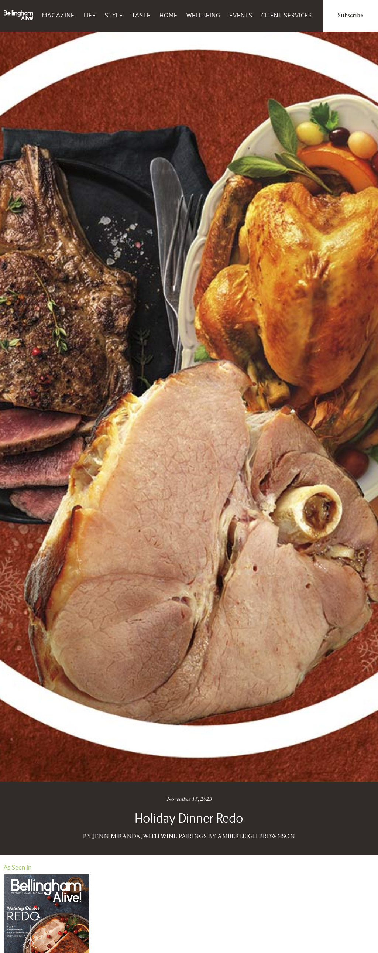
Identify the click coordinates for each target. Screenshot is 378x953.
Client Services (286, 15)
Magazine (58, 15)
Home (168, 15)
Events (240, 15)
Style (114, 15)
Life (89, 15)
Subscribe (350, 15)
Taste (141, 15)
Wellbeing (203, 15)
